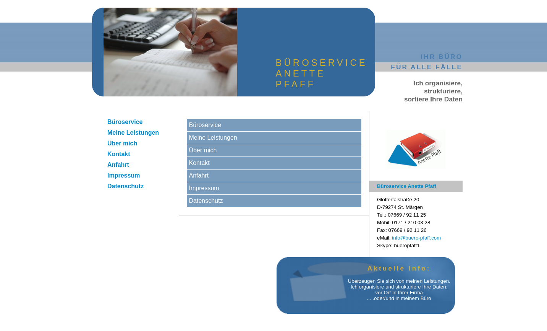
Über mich (122, 143)
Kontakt (118, 154)
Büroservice (125, 122)
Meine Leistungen (133, 132)
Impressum (123, 175)
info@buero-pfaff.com (416, 238)
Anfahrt (118, 164)
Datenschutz (125, 186)
